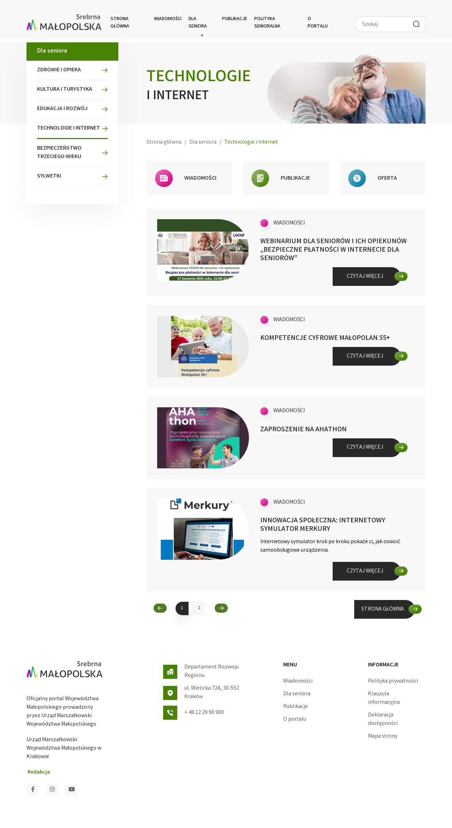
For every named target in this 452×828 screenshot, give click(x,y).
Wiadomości (168, 19)
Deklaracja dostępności (383, 719)
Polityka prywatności (393, 681)
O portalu (318, 23)
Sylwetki (49, 176)
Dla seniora (198, 23)
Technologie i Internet (68, 128)
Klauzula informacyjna (384, 698)
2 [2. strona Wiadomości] (199, 608)
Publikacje (234, 19)
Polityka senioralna (267, 23)
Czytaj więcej (365, 276)
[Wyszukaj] (416, 24)
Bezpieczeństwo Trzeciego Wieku (59, 152)
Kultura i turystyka (64, 89)
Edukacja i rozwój (62, 109)
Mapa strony (382, 736)
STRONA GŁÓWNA (382, 609)
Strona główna (120, 23)
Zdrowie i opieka (59, 70)
